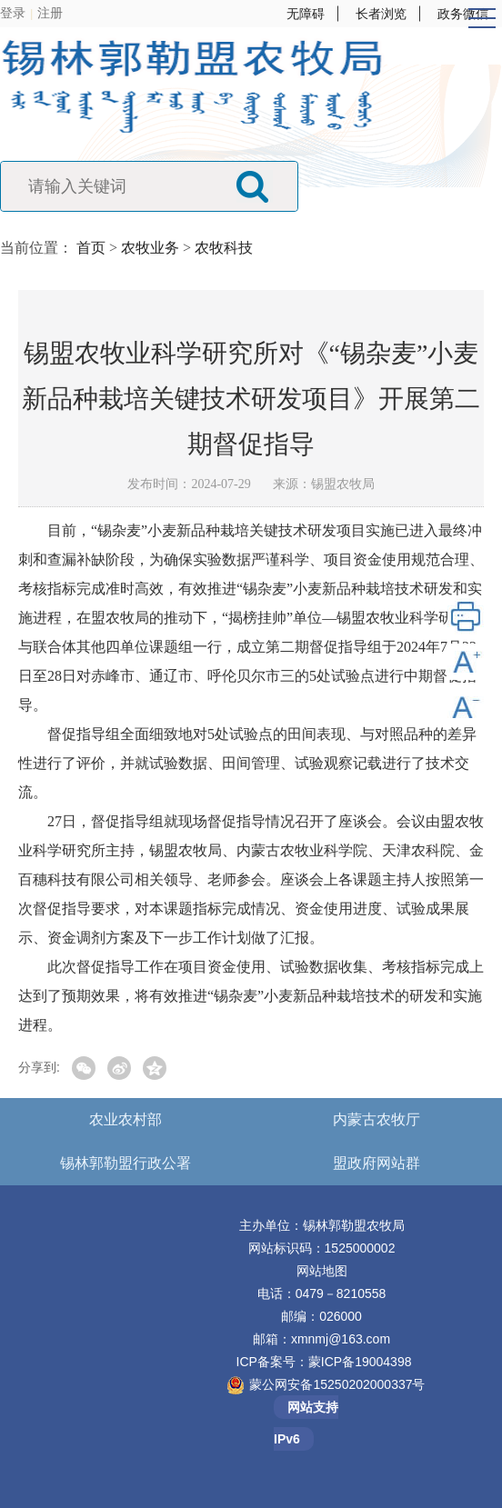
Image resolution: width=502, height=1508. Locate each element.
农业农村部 (125, 1119)
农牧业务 (150, 247)
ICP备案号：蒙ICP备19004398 (324, 1361)
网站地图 (321, 1270)
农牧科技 (224, 247)
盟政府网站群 (376, 1163)
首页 (90, 247)
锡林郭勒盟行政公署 (125, 1163)
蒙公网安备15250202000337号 (337, 1384)
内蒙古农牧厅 (376, 1119)
